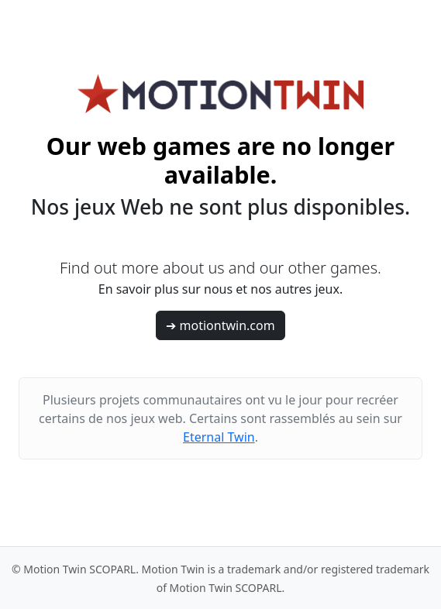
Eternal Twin (219, 437)
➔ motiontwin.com (220, 325)
